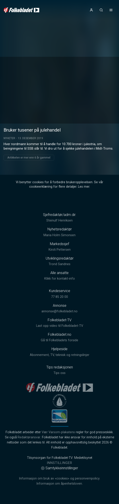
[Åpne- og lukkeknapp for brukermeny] (91, 10)
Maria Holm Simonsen (59, 235)
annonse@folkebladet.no (59, 311)
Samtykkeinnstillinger (59, 468)
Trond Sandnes (59, 264)
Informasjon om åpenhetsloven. (59, 484)
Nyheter (9, 138)
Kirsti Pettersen (60, 250)
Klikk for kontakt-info (59, 278)
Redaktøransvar (29, 437)
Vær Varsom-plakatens (58, 432)
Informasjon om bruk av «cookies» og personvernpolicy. (59, 478)
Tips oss (59, 373)
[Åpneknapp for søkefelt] (101, 10)
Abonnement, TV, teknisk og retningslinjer (59, 355)
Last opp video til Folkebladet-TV (59, 326)
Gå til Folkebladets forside (59, 340)
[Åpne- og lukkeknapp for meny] (111, 10)
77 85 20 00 (59, 297)
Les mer (83, 187)
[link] (21, 10)
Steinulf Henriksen (59, 220)
